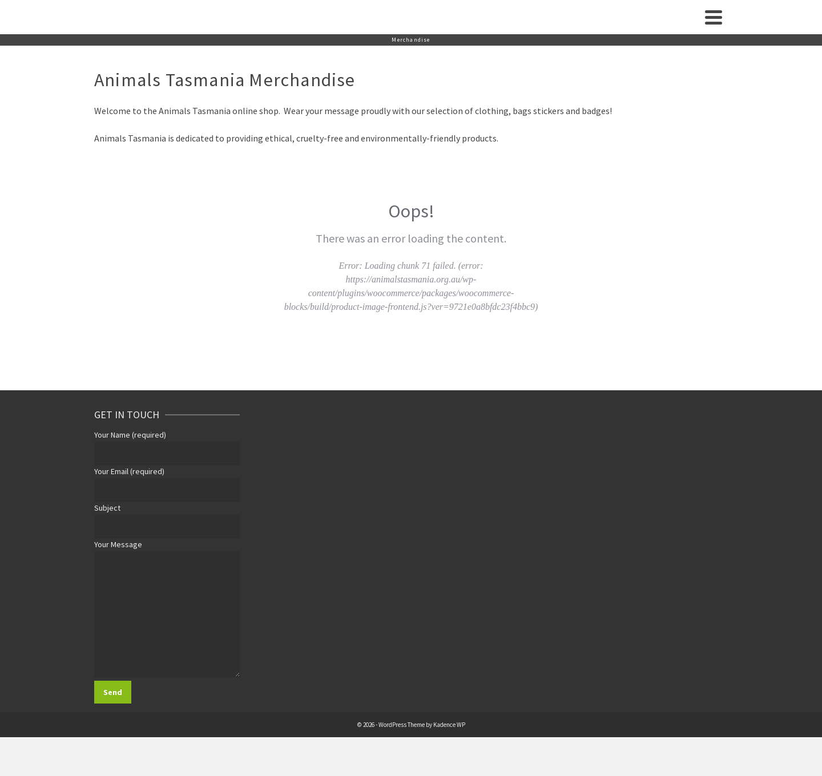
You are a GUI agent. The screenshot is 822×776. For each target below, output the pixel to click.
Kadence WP (449, 725)
